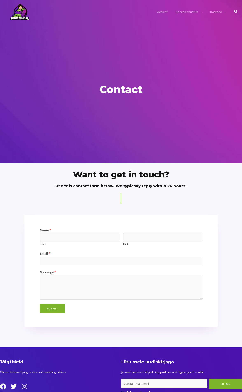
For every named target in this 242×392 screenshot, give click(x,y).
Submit (52, 309)
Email (45, 254)
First (42, 244)
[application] (203, 12)
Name (45, 230)
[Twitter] (15, 387)
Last (125, 244)
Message (48, 273)
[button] (236, 11)
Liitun (226, 385)
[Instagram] (28, 387)
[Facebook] (3, 387)
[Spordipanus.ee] (19, 11)
